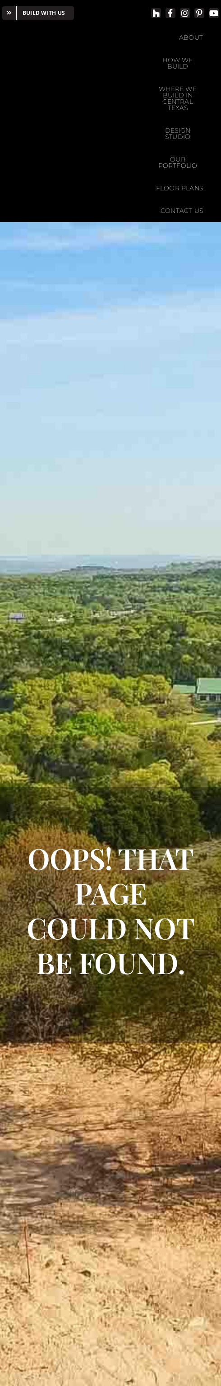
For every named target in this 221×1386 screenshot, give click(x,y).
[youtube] (214, 13)
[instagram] (185, 13)
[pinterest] (199, 13)
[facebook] (170, 13)
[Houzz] (156, 13)
